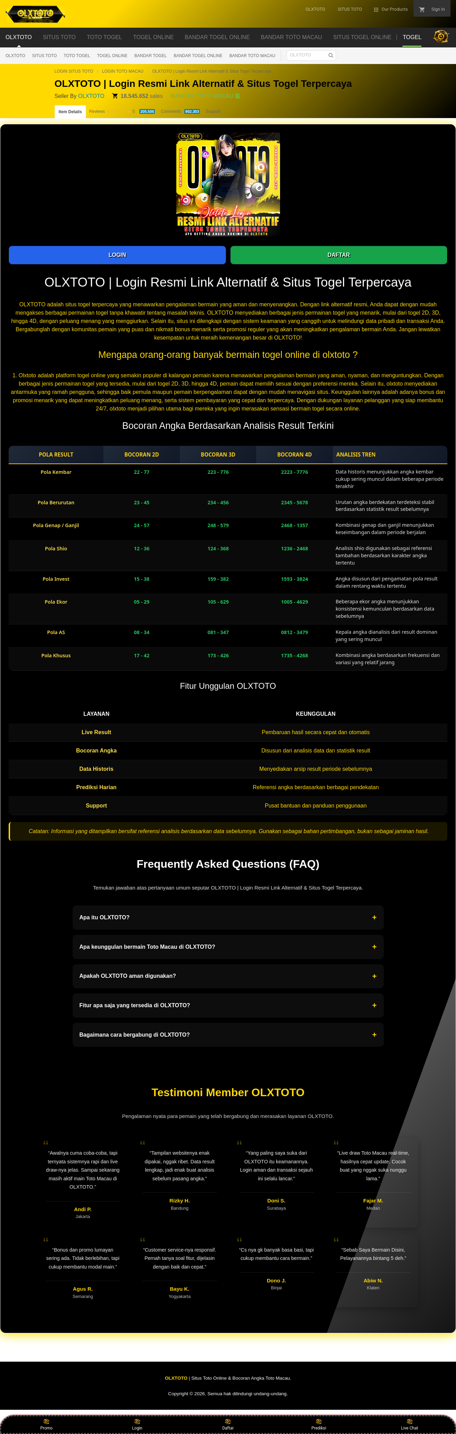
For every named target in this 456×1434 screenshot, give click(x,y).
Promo (46, 1424)
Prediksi (318, 1424)
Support (213, 111)
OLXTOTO (15, 55)
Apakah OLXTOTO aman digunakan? (228, 976)
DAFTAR (338, 255)
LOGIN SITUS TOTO (74, 71)
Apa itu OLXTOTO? (228, 917)
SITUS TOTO (44, 55)
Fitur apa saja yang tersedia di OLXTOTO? (228, 1005)
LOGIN (117, 255)
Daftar (228, 1424)
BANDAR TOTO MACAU (253, 55)
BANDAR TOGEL (150, 55)
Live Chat (409, 1424)
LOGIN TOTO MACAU (122, 71)
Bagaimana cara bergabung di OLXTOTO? (228, 1035)
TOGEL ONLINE (112, 55)
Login (137, 1424)
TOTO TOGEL (77, 55)
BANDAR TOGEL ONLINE (198, 55)
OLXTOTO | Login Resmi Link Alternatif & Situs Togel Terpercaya (211, 71)
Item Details (70, 111)
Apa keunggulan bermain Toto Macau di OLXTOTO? (228, 947)
